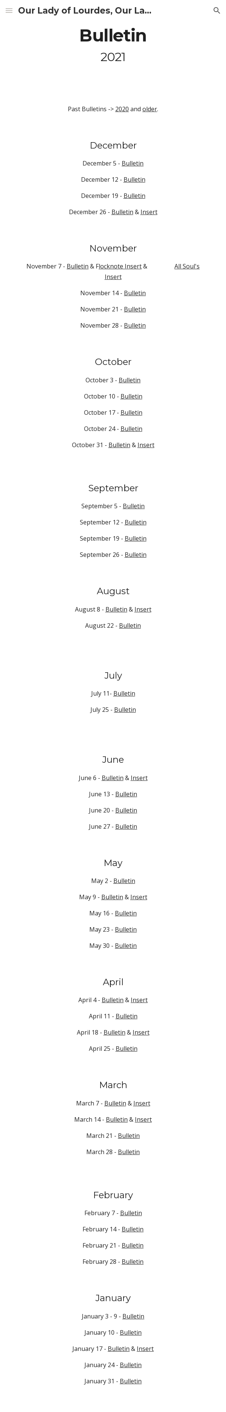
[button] (9, 10)
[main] (112, 45)
